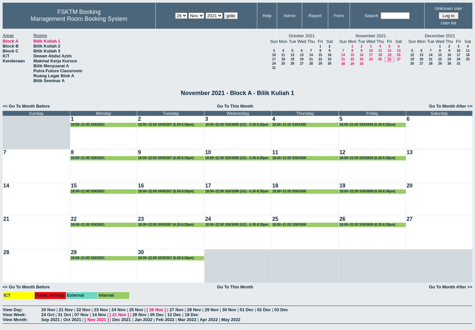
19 (292, 59)
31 (274, 68)
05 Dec (157, 314)
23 (329, 59)
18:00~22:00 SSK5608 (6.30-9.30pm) (367, 124)
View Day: (13, 309)
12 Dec (174, 314)
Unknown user (448, 8)
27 (301, 63)
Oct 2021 (72, 319)
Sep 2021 (50, 319)
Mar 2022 (187, 319)
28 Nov (194, 309)
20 (301, 59)
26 (292, 63)
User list (448, 22)
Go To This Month (235, 106)
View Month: (15, 319)
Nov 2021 (96, 319)
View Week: (14, 314)
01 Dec (247, 309)
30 (329, 63)
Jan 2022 (143, 319)
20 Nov (48, 309)
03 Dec (281, 309)
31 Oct (64, 314)
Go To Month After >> (450, 106)
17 (274, 59)
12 (292, 55)
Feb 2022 (165, 319)
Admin (289, 15)
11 (283, 55)
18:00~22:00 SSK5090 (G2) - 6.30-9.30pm (237, 124)
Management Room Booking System (79, 19)
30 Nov (229, 309)
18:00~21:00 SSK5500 (289, 124)
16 (329, 55)
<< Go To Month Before (26, 106)
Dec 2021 (121, 319)
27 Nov (177, 309)
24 (274, 63)
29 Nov (212, 309)
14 (311, 55)
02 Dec (264, 309)
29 (320, 63)
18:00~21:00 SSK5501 (88, 124)
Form (339, 15)
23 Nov (101, 309)
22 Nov (84, 309)
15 (320, 55)
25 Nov (136, 309)
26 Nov (156, 309)
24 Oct (47, 314)
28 (311, 63)
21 (311, 59)
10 (274, 55)
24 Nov (118, 309)
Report (314, 15)
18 (283, 59)
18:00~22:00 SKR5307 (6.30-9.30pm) (166, 124)
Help (267, 15)
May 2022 (230, 319)
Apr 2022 (209, 319)
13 (301, 55)
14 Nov (99, 314)
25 (283, 63)
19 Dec (192, 314)
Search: (371, 15)
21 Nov (66, 309)
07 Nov (82, 314)
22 (320, 59)
